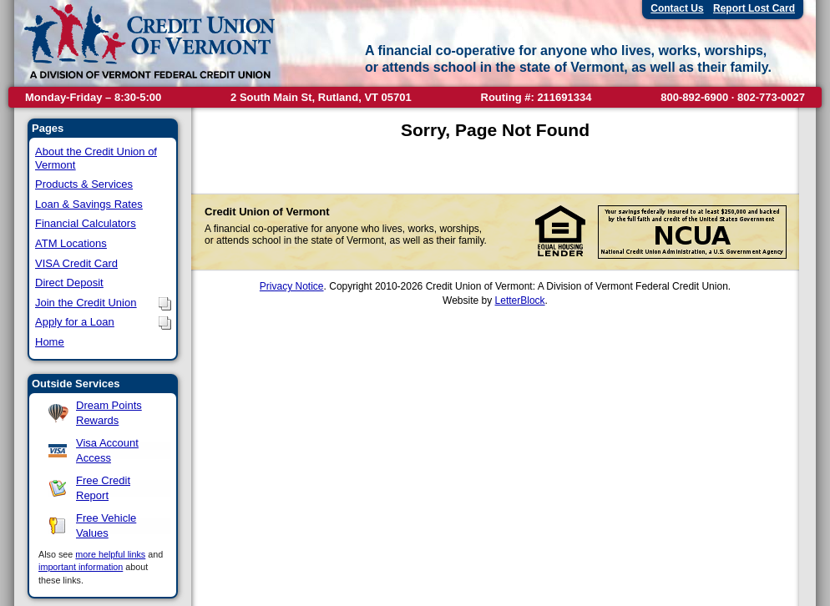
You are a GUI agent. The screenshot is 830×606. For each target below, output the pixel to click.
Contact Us (676, 8)
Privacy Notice (292, 286)
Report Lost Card (754, 8)
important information (80, 567)
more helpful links (110, 554)
